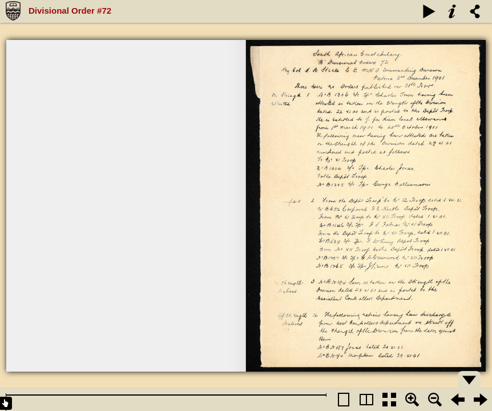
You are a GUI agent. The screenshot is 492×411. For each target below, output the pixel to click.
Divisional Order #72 (70, 10)
